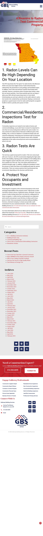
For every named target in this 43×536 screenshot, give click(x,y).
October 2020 (11, 324)
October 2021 (11, 313)
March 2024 (10, 279)
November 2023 (11, 287)
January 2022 (11, 307)
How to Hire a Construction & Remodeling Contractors (22, 241)
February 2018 (11, 336)
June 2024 (10, 273)
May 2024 (10, 275)
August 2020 (10, 326)
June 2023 (10, 296)
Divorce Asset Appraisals (9, 393)
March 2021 (10, 319)
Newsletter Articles (12, 243)
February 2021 (11, 321)
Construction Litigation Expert (10, 383)
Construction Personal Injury (9, 391)
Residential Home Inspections (30, 383)
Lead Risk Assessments (29, 393)
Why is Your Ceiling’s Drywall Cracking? (18, 258)
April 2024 (10, 277)
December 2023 (11, 285)
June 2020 (10, 330)
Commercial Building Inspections (31, 388)
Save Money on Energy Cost (15, 262)
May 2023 (10, 298)
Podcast (16, 212)
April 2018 (10, 334)
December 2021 (11, 309)
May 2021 (10, 317)
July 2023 (10, 294)
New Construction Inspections (30, 386)
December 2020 (11, 323)
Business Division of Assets (9, 395)
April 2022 (10, 304)
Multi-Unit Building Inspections (30, 391)
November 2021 (11, 311)
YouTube (23, 212)
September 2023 (12, 290)
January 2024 (11, 283)
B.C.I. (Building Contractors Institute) (17, 236)
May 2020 (10, 332)
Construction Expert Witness (9, 386)
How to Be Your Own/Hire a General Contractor (20, 254)
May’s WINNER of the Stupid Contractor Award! (20, 256)
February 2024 (11, 281)
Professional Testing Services (30, 395)
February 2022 (11, 305)
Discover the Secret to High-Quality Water (18, 260)
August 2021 (10, 315)
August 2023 (10, 292)
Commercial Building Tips (14, 239)
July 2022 (10, 302)
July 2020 (10, 328)
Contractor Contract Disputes (10, 388)
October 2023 (11, 289)
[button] (21, 6)
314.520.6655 (17, 206)
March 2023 (10, 300)
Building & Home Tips (13, 238)
